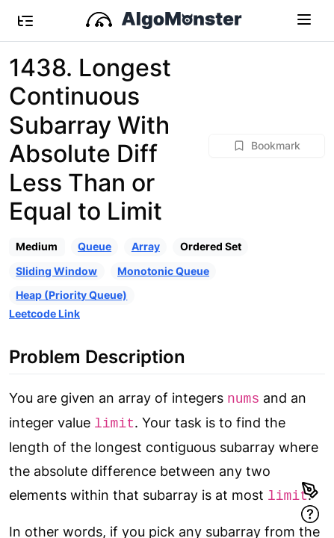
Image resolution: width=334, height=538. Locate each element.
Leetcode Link (44, 313)
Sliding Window (56, 271)
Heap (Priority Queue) (71, 294)
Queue (94, 246)
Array (146, 246)
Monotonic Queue (163, 271)
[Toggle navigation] (304, 19)
